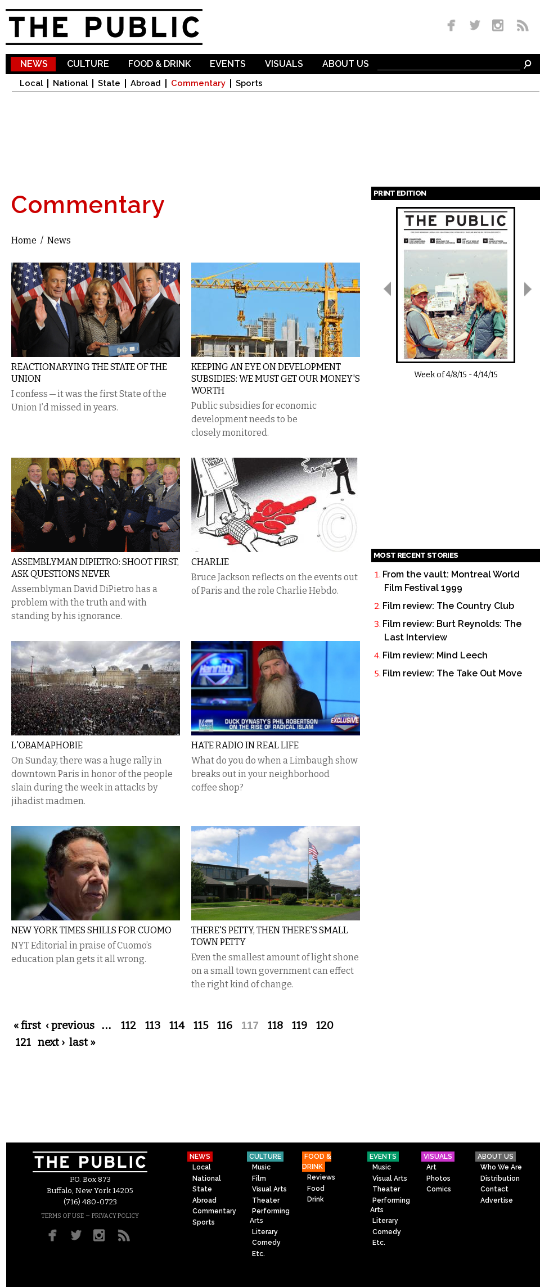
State (109, 83)
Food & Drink (159, 64)
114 (176, 1025)
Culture (88, 64)
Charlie (210, 562)
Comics (438, 1189)
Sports (249, 83)
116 (224, 1025)
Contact (494, 1189)
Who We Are (501, 1167)
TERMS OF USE (62, 1216)
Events (228, 64)
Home (24, 240)
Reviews (321, 1177)
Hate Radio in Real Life (245, 745)
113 (152, 1025)
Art (431, 1167)
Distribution (500, 1178)
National (70, 83)
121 (23, 1042)
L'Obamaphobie (47, 745)
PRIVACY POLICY (115, 1216)
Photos (438, 1178)
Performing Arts (270, 1216)
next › (51, 1042)
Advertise (496, 1200)
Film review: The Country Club (448, 605)
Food (316, 1189)
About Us (345, 64)
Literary (265, 1232)
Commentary (198, 83)
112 (128, 1025)
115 (201, 1025)
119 (299, 1025)
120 (325, 1025)
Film (259, 1178)
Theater (266, 1200)
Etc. (258, 1254)
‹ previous (70, 1025)
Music (261, 1167)
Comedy (266, 1243)
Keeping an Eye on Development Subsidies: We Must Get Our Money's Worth (275, 379)
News (34, 64)
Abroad (145, 83)
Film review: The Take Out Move (452, 673)
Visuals (284, 64)
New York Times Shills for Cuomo (91, 930)
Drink (315, 1199)
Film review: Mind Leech (435, 655)
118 (275, 1025)
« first (27, 1025)
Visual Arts (269, 1189)
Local (31, 83)
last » (82, 1042)
